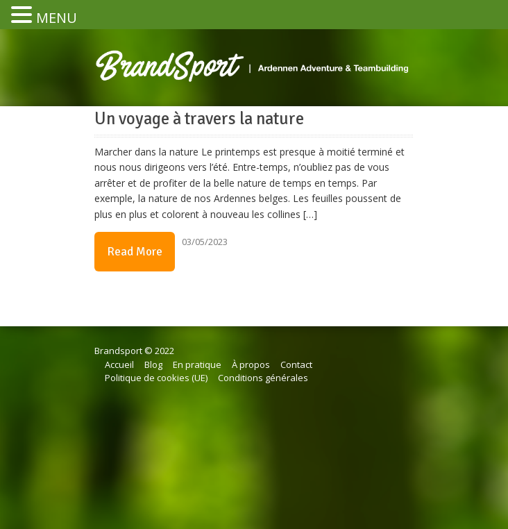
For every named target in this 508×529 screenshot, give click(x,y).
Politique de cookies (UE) (156, 377)
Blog (153, 364)
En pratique (197, 364)
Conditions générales (263, 377)
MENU (56, 17)
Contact (296, 364)
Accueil (119, 364)
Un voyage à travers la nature (199, 118)
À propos (251, 364)
